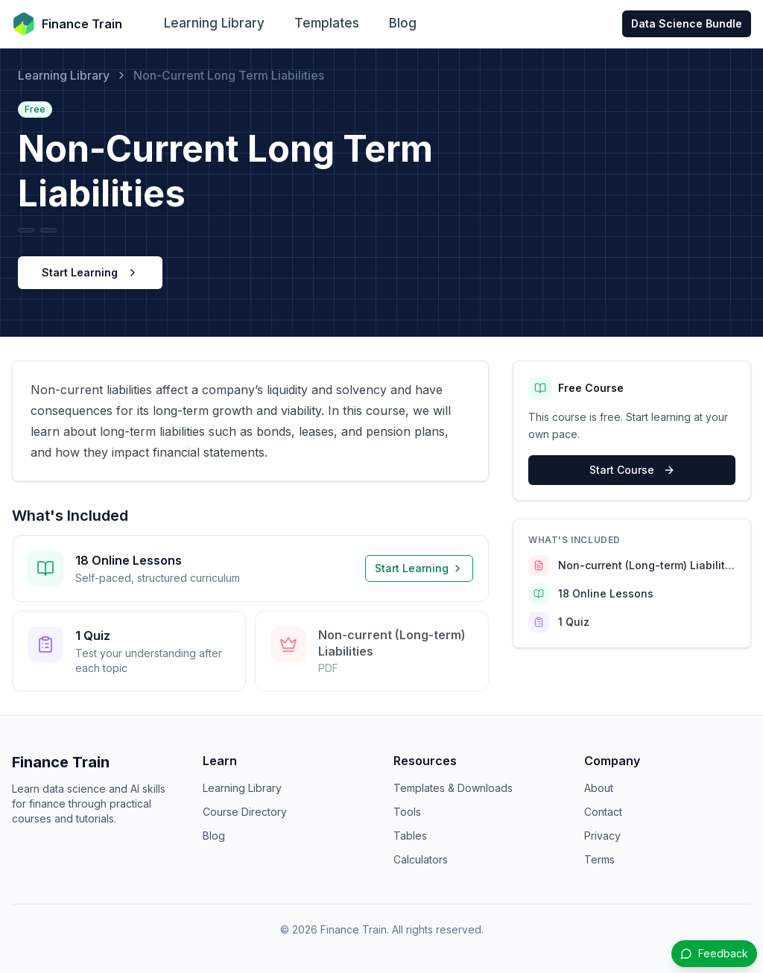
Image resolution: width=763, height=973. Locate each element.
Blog (403, 23)
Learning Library (214, 23)
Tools (407, 811)
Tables (410, 835)
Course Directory (245, 811)
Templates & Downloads (453, 788)
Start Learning (90, 272)
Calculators (420, 859)
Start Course (632, 469)
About (598, 788)
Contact (603, 811)
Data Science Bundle (686, 23)
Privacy (602, 835)
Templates (326, 23)
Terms (599, 859)
